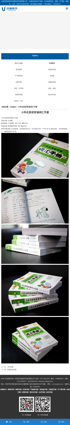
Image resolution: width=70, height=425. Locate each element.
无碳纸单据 (52, 82)
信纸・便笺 (52, 88)
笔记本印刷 (52, 95)
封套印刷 (19, 82)
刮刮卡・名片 (18, 101)
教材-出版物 (19, 63)
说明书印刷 (19, 95)
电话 (27, 422)
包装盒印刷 (52, 69)
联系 (62, 422)
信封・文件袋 (18, 88)
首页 (10, 422)
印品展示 (52, 63)
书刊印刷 (10, 367)
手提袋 (52, 76)
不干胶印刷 (19, 76)
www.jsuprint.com (57, 384)
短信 (45, 422)
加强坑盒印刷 (11, 369)
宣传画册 (19, 69)
